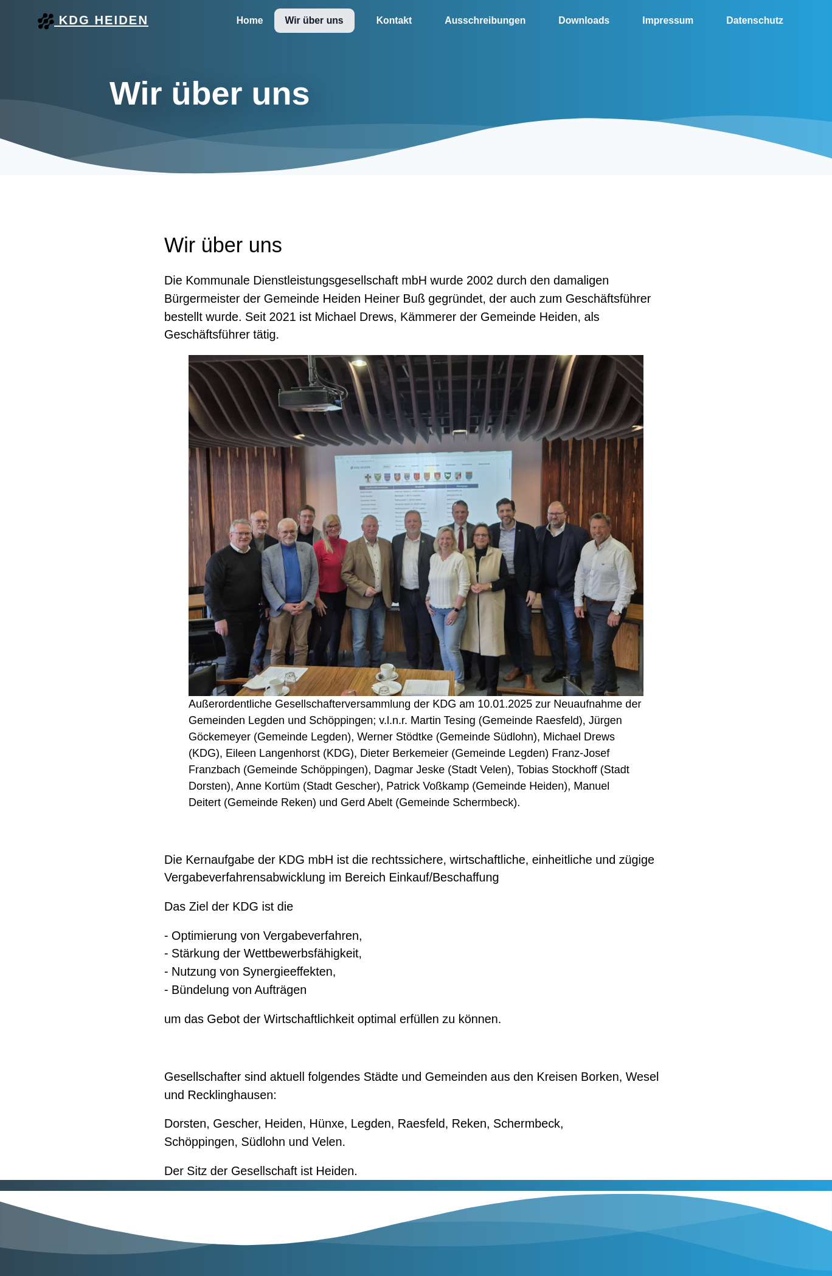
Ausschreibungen (485, 20)
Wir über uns (314, 20)
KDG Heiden (93, 21)
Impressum (667, 20)
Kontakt (394, 20)
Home (250, 20)
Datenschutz (754, 20)
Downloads (583, 20)
